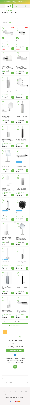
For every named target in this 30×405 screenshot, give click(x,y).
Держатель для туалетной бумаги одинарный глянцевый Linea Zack (7, 42)
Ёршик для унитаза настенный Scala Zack (7, 311)
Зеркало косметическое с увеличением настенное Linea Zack (21, 91)
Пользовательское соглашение (15, 395)
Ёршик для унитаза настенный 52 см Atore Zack (7, 238)
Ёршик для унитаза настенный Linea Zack (21, 262)
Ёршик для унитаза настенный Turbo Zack (7, 91)
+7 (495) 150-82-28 (15, 341)
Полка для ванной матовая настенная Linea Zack (21, 311)
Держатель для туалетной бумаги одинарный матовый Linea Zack (21, 67)
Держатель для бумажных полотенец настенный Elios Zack (21, 165)
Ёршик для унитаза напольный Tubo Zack (21, 116)
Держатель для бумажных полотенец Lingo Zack (7, 214)
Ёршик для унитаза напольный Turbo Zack (21, 287)
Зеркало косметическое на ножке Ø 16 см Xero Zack (8, 189)
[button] (18, 17)
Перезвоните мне (15, 350)
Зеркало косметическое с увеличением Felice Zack (22, 238)
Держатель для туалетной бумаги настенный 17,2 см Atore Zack (7, 67)
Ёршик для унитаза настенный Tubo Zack (21, 140)
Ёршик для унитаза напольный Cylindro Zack (7, 287)
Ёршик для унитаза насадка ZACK (21, 213)
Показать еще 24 (15, 326)
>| (20, 337)
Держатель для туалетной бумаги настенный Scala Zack (21, 42)
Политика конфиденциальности (15, 397)
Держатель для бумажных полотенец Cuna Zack (7, 262)
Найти (12, 6)
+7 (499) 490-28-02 (15, 347)
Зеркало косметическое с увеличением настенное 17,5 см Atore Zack (7, 116)
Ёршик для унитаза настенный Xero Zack (21, 189)
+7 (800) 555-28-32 (15, 344)
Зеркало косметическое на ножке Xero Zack (6, 165)
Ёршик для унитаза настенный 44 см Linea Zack (7, 140)
